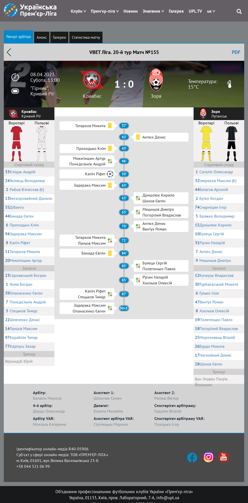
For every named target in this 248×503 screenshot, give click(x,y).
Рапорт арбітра (18, 36)
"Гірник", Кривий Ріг (42, 90)
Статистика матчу (86, 37)
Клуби (76, 11)
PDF (236, 52)
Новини (130, 11)
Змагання (151, 11)
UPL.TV (195, 11)
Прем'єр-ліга (103, 11)
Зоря (156, 96)
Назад (9, 52)
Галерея (176, 11)
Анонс (42, 37)
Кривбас (92, 96)
